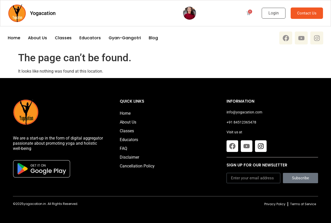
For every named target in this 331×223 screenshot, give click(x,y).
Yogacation (43, 13)
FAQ (123, 148)
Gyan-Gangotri (125, 38)
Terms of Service (303, 204)
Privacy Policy (274, 204)
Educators (90, 38)
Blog (153, 38)
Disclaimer (129, 157)
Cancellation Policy (137, 166)
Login (273, 13)
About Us (37, 38)
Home (14, 38)
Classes (63, 38)
